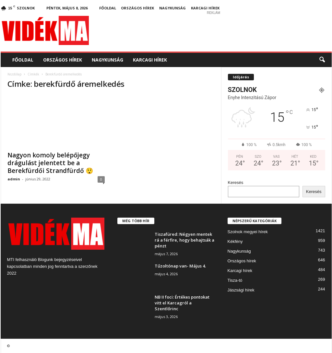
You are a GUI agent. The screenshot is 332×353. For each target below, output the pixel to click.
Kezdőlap (14, 74)
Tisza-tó (235, 280)
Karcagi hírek (205, 8)
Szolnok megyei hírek (248, 231)
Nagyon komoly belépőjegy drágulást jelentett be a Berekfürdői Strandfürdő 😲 (50, 163)
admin (13, 178)
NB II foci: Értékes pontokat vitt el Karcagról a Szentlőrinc (182, 303)
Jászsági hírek (241, 290)
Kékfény (235, 241)
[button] (322, 60)
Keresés (235, 182)
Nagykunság (172, 8)
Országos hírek (137, 8)
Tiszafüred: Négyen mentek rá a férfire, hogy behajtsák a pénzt (184, 240)
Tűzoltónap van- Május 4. (180, 266)
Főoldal (107, 8)
